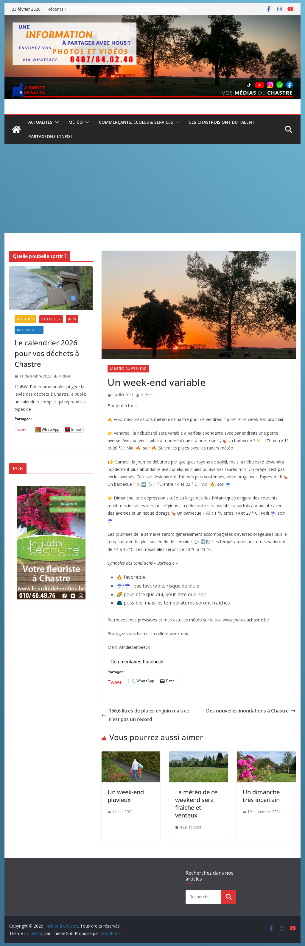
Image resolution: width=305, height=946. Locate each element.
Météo (76, 122)
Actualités (40, 122)
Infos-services (29, 330)
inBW (72, 319)
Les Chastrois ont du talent (221, 122)
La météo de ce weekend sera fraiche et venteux (196, 803)
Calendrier (51, 319)
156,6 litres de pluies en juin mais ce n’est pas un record (145, 715)
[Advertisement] (152, 188)
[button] (55, 122)
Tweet (115, 681)
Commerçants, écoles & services (136, 122)
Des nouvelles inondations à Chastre (251, 710)
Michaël (147, 394)
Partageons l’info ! (50, 136)
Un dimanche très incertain (261, 796)
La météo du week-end (128, 369)
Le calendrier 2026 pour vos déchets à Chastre (47, 353)
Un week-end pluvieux (126, 796)
